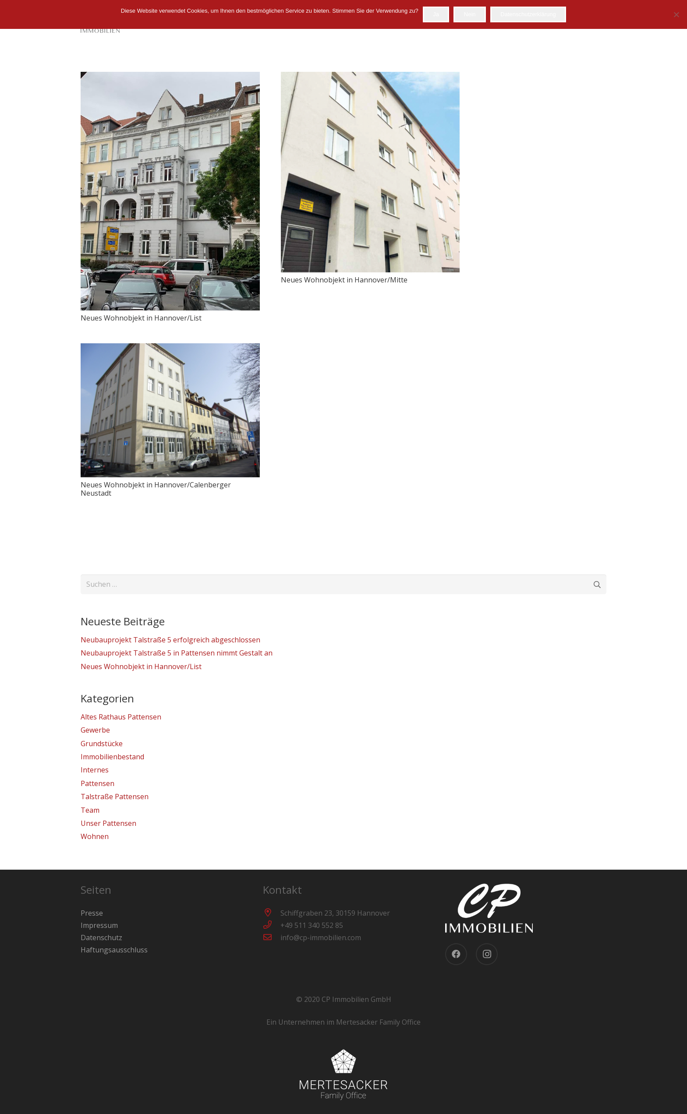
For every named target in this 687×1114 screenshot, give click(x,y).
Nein (470, 14)
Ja (436, 14)
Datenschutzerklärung (528, 14)
